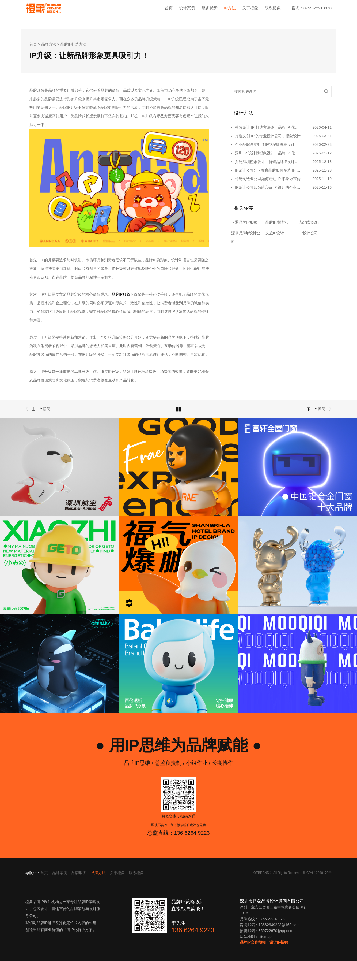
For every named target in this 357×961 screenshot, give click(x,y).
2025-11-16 (322, 187)
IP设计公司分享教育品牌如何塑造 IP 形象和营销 (268, 170)
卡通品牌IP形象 (244, 222)
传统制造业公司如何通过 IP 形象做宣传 (268, 179)
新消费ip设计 (310, 222)
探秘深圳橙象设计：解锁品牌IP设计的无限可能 (268, 161)
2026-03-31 (322, 136)
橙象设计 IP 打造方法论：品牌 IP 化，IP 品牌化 (268, 127)
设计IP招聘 (278, 942)
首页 (169, 8)
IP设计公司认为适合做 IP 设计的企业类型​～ (268, 187)
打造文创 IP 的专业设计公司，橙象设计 (268, 136)
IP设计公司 (308, 233)
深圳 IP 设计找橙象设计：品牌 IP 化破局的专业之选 (268, 153)
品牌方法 (48, 44)
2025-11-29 (322, 170)
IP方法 (230, 8)
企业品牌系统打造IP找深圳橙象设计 (265, 144)
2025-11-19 (322, 179)
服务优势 (210, 8)
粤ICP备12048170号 (317, 873)
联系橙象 (273, 8)
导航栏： (32, 873)
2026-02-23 (322, 144)
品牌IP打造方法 (73, 44)
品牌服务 (78, 873)
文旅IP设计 (274, 233)
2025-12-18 (322, 161)
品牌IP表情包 (276, 222)
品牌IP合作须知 (253, 942)
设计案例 (187, 8)
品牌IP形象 (121, 294)
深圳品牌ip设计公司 (245, 237)
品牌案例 (59, 873)
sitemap (265, 936)
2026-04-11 (322, 127)
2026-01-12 (322, 153)
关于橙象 (250, 8)
